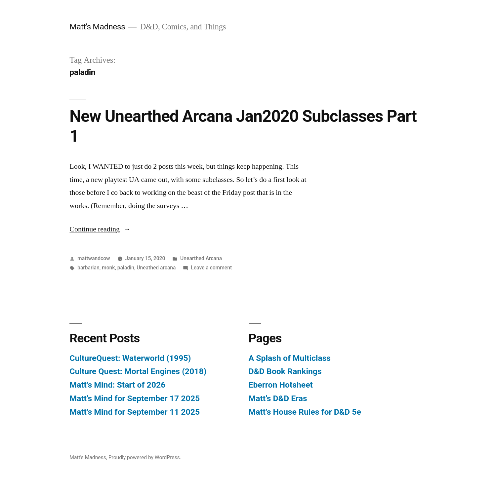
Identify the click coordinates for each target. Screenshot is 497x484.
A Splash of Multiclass (290, 358)
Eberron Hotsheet (281, 385)
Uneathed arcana (156, 267)
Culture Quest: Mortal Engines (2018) (137, 371)
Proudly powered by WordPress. (144, 457)
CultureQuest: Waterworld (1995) (130, 358)
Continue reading (100, 229)
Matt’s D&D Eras (278, 398)
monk (108, 267)
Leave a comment (211, 267)
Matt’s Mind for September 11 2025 (134, 412)
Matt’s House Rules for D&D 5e (305, 412)
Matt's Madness (97, 26)
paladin (125, 267)
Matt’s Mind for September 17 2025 (134, 398)
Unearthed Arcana (201, 258)
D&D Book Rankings (285, 371)
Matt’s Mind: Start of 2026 (117, 385)
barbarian (88, 267)
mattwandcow (93, 258)
